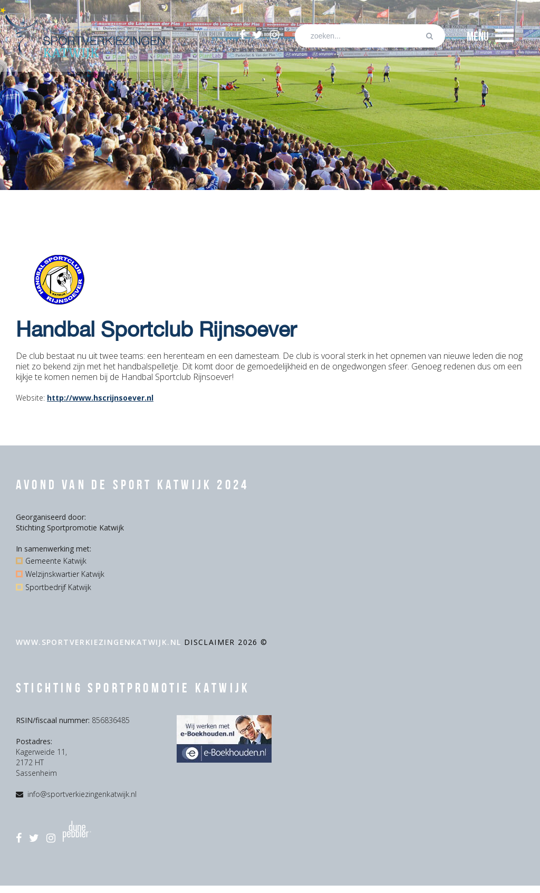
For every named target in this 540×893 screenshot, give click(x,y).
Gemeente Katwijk (55, 561)
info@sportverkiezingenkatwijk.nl (82, 794)
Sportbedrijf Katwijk (58, 587)
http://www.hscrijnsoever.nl (100, 398)
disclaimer (211, 642)
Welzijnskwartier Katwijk (64, 574)
